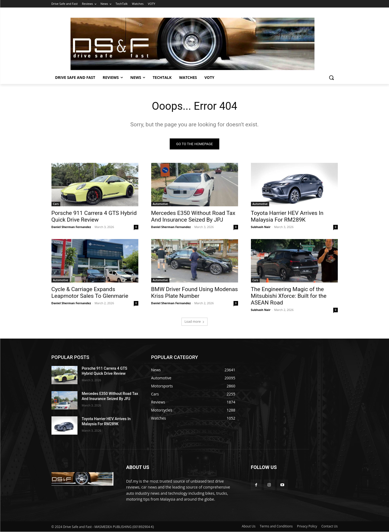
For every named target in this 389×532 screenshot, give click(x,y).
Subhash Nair (261, 227)
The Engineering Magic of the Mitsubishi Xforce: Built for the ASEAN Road (289, 296)
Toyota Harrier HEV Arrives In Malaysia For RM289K (287, 216)
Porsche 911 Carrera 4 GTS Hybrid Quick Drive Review (94, 216)
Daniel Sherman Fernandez (71, 227)
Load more (194, 321)
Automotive (160, 204)
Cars (56, 204)
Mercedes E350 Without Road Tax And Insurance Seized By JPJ (193, 216)
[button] (331, 77)
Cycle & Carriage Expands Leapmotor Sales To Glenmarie (89, 292)
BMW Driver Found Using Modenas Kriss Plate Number (194, 292)
